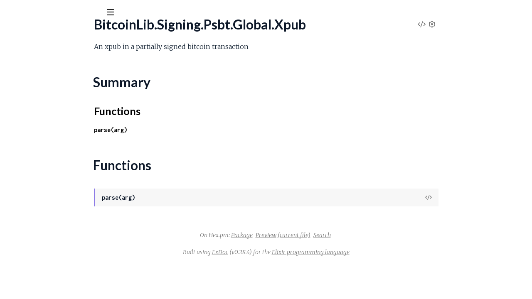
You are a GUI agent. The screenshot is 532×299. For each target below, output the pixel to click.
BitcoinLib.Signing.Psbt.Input (46, 131)
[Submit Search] (12, 12)
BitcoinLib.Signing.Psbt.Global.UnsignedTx (64, 70)
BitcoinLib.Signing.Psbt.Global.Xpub (55, 92)
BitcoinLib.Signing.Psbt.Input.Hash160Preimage (73, 165)
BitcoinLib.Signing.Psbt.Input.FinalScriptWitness (73, 153)
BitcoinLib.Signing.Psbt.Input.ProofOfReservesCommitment (90, 221)
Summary (27, 106)
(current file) (356, 235)
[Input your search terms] (62, 12)
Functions (28, 116)
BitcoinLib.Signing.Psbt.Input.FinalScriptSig (65, 142)
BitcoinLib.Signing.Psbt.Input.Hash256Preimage (73, 176)
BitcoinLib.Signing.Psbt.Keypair (49, 288)
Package (304, 235)
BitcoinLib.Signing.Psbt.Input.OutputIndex (64, 198)
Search (384, 235)
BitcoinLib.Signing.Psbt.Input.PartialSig (59, 209)
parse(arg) (173, 129)
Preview (328, 235)
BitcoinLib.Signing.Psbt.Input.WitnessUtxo (64, 266)
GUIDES (20, 57)
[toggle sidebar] (113, 13)
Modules (54, 57)
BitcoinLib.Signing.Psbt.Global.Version (58, 81)
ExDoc (282, 252)
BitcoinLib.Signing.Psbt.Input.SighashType (64, 254)
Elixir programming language (373, 252)
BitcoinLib (28, 33)
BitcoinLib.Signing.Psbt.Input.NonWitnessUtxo (71, 187)
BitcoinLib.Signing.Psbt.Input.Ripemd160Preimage (76, 232)
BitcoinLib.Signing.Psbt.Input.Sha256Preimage (70, 243)
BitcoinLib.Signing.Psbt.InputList (51, 277)
